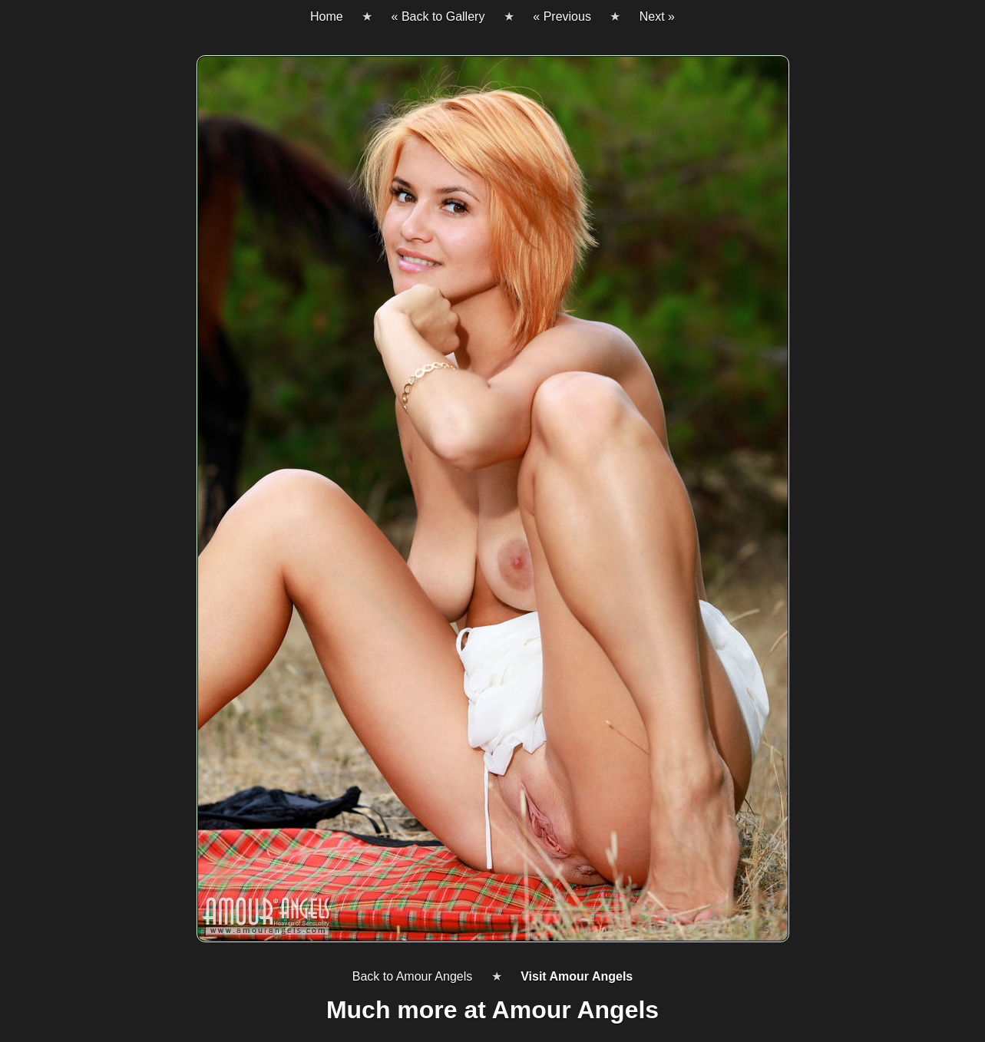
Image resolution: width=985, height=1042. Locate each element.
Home (326, 16)
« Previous (562, 16)
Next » (657, 16)
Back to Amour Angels (412, 976)
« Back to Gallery (438, 16)
